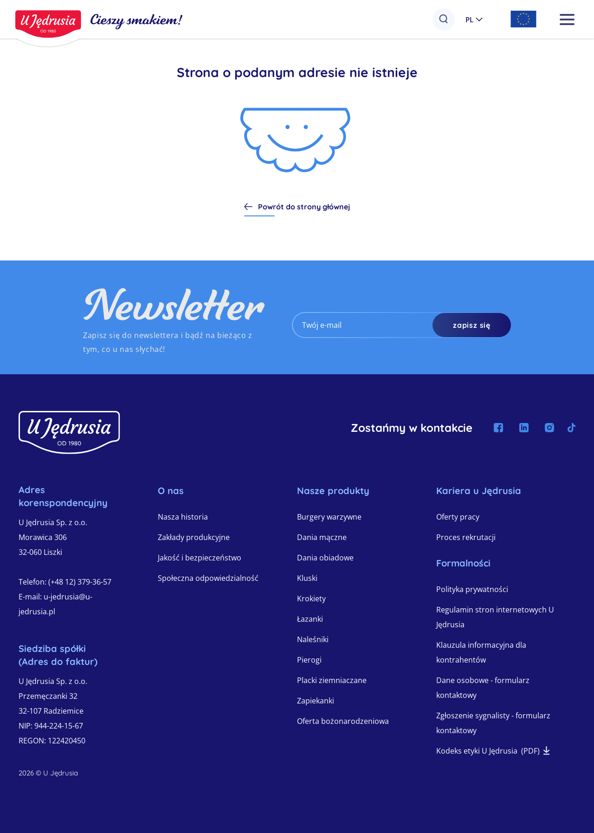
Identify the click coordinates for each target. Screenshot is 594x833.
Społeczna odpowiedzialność (208, 578)
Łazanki (310, 619)
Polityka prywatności (472, 589)
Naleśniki (313, 639)
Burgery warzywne (329, 517)
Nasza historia (183, 517)
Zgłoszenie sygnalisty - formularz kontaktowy (493, 722)
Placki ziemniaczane (332, 680)
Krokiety (311, 598)
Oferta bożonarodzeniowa (343, 721)
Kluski (307, 578)
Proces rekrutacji (466, 537)
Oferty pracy (457, 517)
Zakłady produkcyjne (194, 537)
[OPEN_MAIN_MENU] (562, 19)
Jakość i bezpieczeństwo (199, 558)
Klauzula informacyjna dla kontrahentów (481, 652)
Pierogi (309, 660)
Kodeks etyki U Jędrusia (492, 750)
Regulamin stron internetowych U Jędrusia (495, 617)
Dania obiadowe (325, 558)
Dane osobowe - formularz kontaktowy (482, 687)
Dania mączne (322, 537)
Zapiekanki (315, 701)
